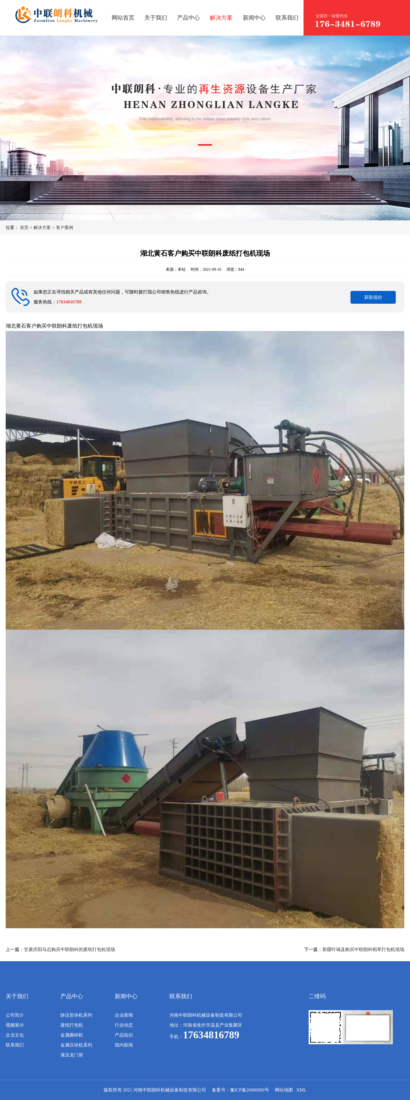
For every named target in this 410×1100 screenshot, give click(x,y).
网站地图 (284, 1089)
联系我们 (287, 18)
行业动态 (124, 1025)
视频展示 (15, 1025)
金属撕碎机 (71, 1035)
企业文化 (15, 1035)
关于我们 (155, 18)
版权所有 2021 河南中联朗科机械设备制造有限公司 (155, 1089)
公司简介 (15, 1015)
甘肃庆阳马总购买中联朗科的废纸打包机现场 (69, 949)
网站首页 (123, 18)
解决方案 (221, 18)
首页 (24, 227)
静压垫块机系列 (76, 1015)
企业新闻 (124, 1015)
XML (301, 1089)
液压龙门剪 (71, 1055)
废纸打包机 (71, 1025)
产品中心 (188, 18)
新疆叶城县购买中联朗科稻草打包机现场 (363, 949)
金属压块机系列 (76, 1045)
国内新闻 (124, 1045)
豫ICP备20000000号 (249, 1089)
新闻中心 (254, 18)
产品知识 (124, 1035)
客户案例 (64, 227)
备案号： (221, 1089)
